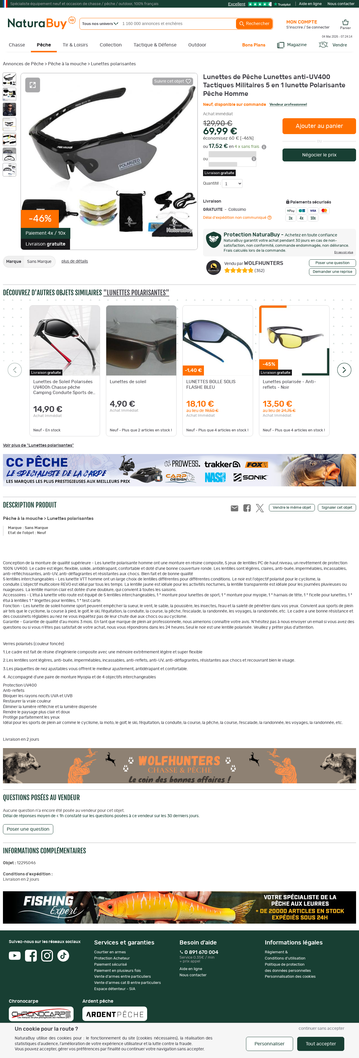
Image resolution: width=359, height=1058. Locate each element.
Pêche (44, 45)
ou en (234, 147)
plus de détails (75, 261)
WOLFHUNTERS (253, 263)
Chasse (17, 45)
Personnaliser (270, 1044)
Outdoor (197, 45)
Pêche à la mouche (67, 64)
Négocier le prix (319, 155)
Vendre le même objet (292, 508)
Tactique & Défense (155, 45)
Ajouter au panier (319, 126)
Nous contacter (341, 4)
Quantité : (212, 183)
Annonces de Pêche (23, 64)
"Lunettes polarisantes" (136, 293)
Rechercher (254, 24)
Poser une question (332, 263)
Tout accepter (321, 1044)
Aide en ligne (310, 4)
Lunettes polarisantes (113, 64)
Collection (111, 45)
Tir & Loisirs (75, 45)
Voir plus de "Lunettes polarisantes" (38, 445)
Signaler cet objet (337, 508)
